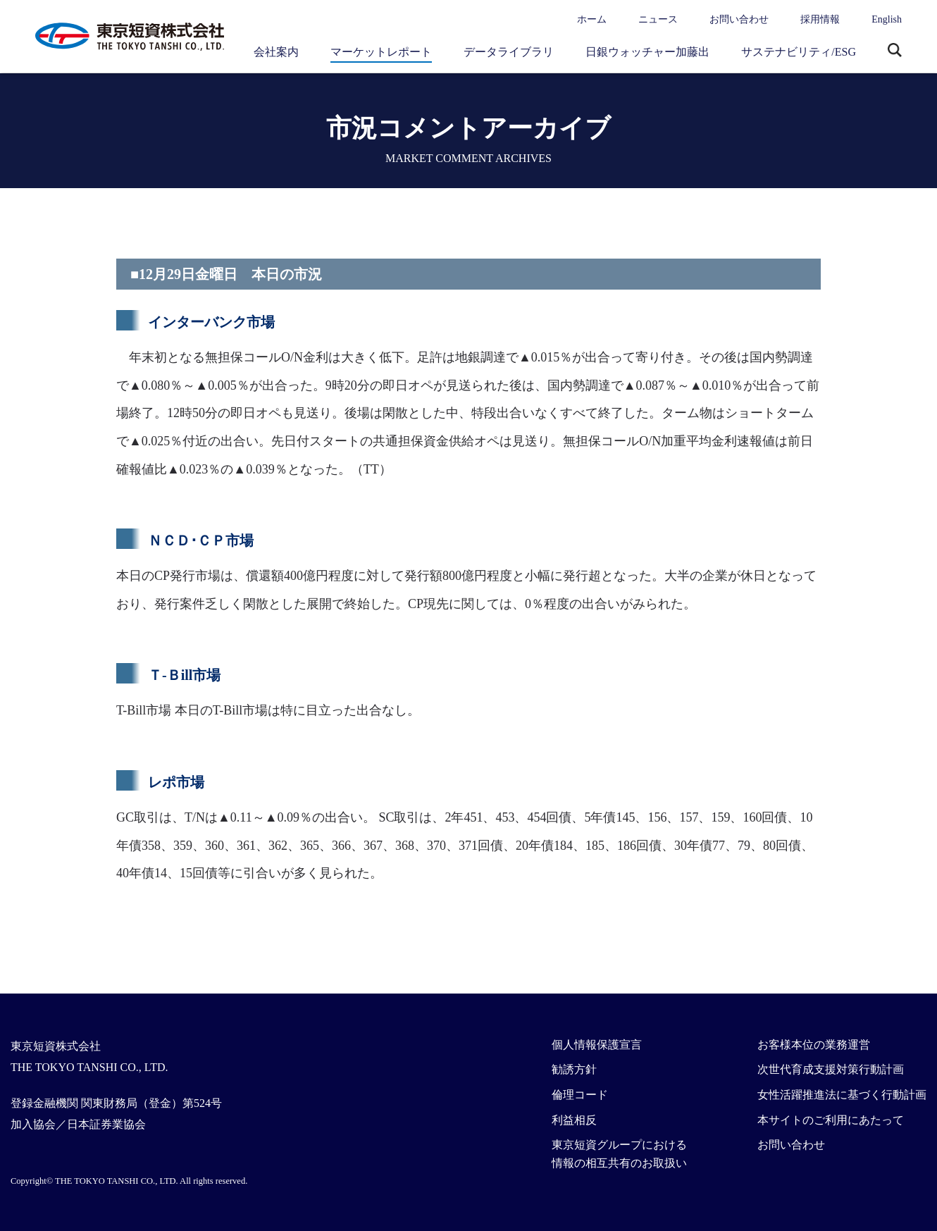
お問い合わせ (739, 19)
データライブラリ (509, 52)
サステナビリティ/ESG (798, 52)
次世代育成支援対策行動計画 (830, 1069)
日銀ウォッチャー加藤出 (647, 52)
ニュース (658, 19)
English (886, 19)
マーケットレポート (381, 52)
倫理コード (580, 1095)
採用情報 (820, 19)
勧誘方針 (574, 1069)
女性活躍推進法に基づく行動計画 (841, 1095)
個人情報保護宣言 (597, 1045)
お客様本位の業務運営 (813, 1045)
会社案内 (276, 52)
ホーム (592, 19)
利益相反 (574, 1120)
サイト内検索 (895, 51)
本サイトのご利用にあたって (830, 1120)
